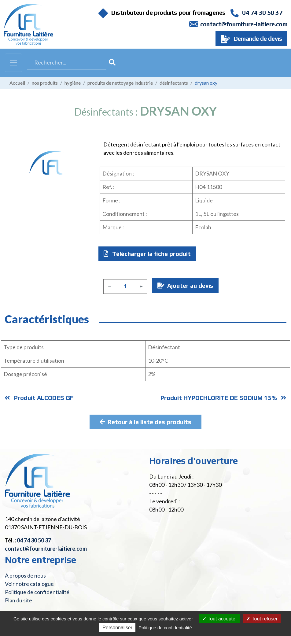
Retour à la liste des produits (145, 421)
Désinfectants (174, 83)
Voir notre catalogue (29, 583)
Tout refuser (262, 618)
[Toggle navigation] (13, 63)
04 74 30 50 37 (256, 12)
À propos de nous (25, 575)
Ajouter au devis (185, 285)
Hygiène (72, 83)
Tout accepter (219, 618)
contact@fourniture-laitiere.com (243, 24)
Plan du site (18, 600)
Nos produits (45, 83)
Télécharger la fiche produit (147, 253)
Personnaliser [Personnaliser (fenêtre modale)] (117, 627)
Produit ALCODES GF (39, 397)
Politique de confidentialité (37, 592)
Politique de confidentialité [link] (165, 627)
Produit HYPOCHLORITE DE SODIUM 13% (223, 397)
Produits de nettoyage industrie (120, 83)
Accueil (17, 83)
